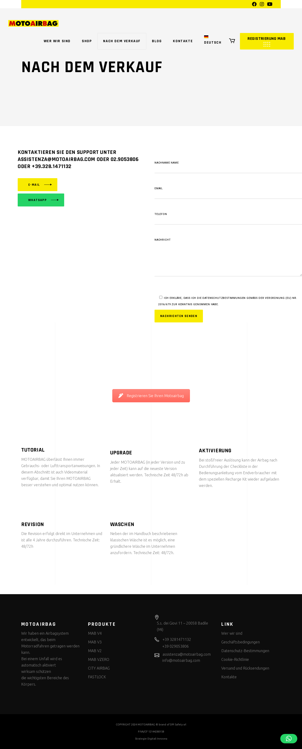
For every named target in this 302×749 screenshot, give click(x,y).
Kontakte (229, 677)
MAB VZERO (98, 659)
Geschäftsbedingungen (240, 642)
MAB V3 (95, 642)
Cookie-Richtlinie (235, 659)
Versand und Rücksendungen (245, 668)
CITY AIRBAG (99, 668)
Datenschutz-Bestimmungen (245, 651)
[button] (288, 738)
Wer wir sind (231, 633)
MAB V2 (95, 651)
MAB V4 (95, 633)
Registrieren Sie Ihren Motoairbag (151, 396)
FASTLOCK (97, 677)
